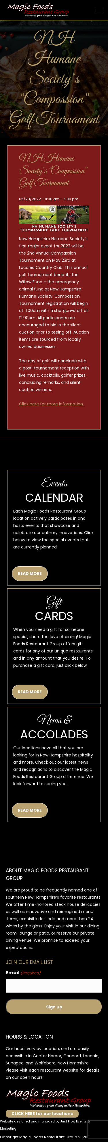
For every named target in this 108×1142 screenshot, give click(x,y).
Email (23, 973)
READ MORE (30, 573)
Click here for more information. (51, 404)
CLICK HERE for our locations (42, 1113)
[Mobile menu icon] (98, 10)
